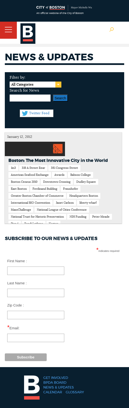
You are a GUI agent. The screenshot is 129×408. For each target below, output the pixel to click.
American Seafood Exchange (30, 174)
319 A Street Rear (33, 167)
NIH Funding (78, 216)
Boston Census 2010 (24, 181)
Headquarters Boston (83, 195)
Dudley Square (86, 181)
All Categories (22, 84)
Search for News (24, 90)
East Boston (19, 188)
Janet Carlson (65, 202)
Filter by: (17, 77)
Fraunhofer (70, 188)
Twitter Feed (39, 113)
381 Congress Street (64, 167)
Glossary (75, 392)
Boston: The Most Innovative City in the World (58, 161)
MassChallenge (21, 209)
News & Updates (58, 387)
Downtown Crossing (57, 181)
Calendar (52, 392)
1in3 (13, 167)
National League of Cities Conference (62, 209)
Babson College (80, 174)
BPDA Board (54, 382)
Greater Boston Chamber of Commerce (37, 195)
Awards (59, 174)
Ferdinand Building (44, 188)
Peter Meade (101, 216)
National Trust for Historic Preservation (37, 216)
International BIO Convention (30, 202)
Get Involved (55, 378)
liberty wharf (88, 202)
